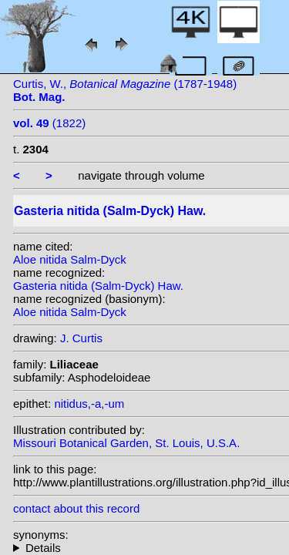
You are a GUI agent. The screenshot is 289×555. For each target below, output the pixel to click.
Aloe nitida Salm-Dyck (69, 259)
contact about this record (76, 508)
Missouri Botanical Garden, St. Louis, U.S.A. (126, 442)
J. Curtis (81, 338)
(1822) (49, 123)
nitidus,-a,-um (89, 403)
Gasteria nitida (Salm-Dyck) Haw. (98, 285)
